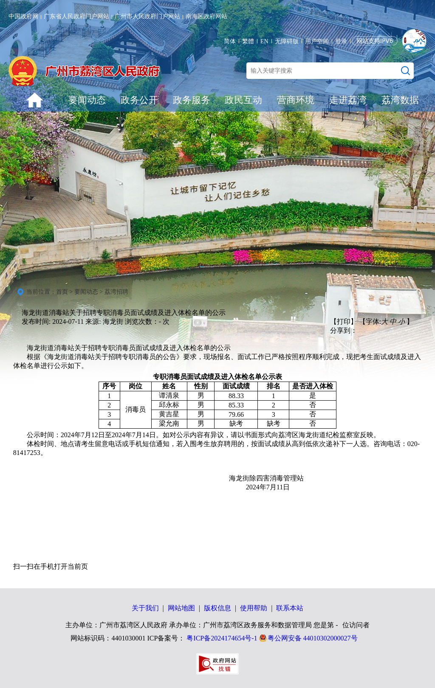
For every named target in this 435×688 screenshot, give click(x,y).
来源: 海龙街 (104, 321)
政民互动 (243, 100)
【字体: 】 (386, 321)
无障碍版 (287, 41)
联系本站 (289, 608)
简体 (230, 41)
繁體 (248, 41)
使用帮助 (253, 608)
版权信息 (217, 608)
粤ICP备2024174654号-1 (221, 638)
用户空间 (317, 41)
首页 (62, 292)
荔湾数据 (400, 100)
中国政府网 (23, 16)
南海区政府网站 (206, 16)
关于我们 (145, 608)
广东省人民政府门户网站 (76, 16)
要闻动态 (87, 100)
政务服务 (191, 100)
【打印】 (343, 321)
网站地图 (181, 608)
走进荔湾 (348, 100)
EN (264, 41)
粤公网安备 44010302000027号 (313, 638)
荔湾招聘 (116, 292)
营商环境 (295, 100)
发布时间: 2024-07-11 (53, 321)
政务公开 (139, 100)
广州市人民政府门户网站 (147, 16)
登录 (341, 41)
